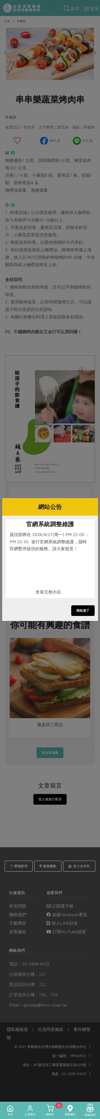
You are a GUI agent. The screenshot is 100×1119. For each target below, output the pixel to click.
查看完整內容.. (49, 592)
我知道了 (83, 610)
